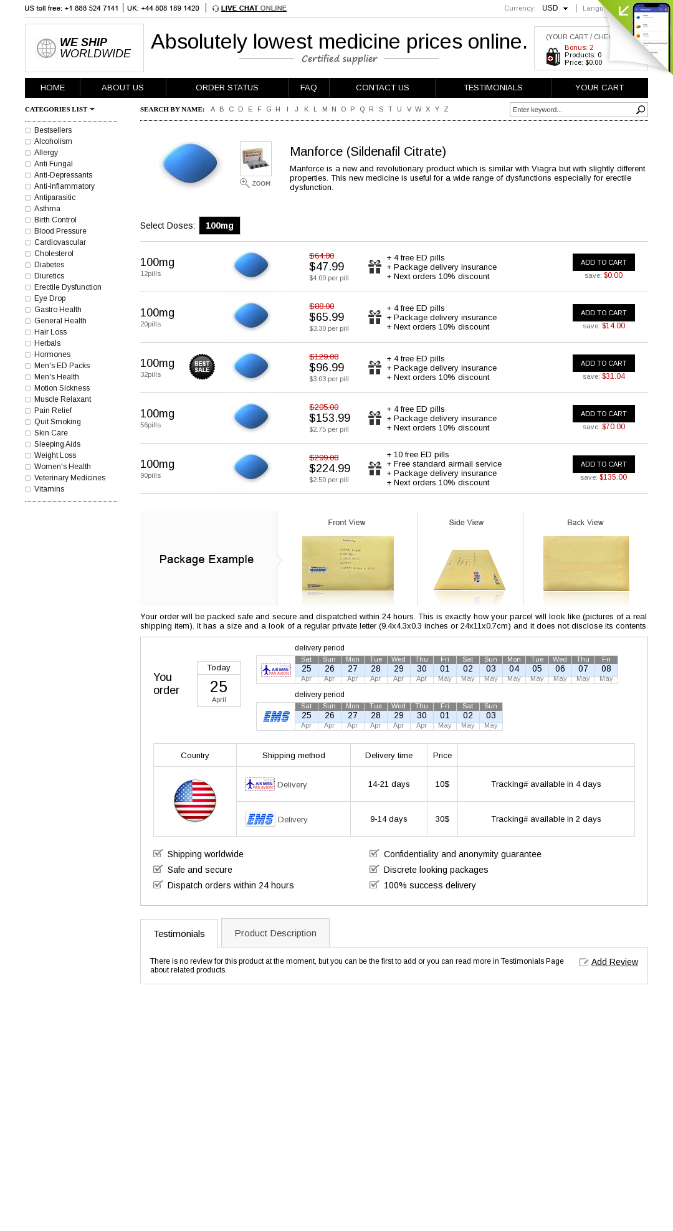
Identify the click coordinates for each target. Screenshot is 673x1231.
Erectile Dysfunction (68, 287)
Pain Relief (53, 410)
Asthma (47, 208)
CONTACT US (382, 87)
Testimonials (179, 933)
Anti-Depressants (63, 175)
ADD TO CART (604, 262)
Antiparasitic (54, 197)
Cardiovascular (60, 242)
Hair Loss (50, 332)
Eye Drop (49, 298)
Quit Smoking (57, 421)
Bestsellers (53, 130)
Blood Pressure (60, 231)
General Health (60, 320)
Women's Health (62, 466)
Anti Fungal (53, 163)
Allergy (46, 152)
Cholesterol (54, 253)
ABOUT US (123, 87)
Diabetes (49, 264)
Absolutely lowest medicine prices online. (339, 41)
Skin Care (51, 433)
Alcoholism (53, 141)
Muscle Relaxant (62, 399)
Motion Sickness (62, 388)
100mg (220, 226)
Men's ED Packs (62, 365)
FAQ (308, 87)
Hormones (52, 354)
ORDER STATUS (227, 87)
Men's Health (56, 377)
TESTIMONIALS (493, 87)
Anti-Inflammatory (64, 186)
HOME (53, 87)
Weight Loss (55, 455)
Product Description (275, 933)
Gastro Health (58, 309)
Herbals (47, 343)
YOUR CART (599, 87)
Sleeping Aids (57, 444)
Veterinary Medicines (69, 477)
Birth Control (55, 220)
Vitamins (49, 489)
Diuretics (49, 276)
